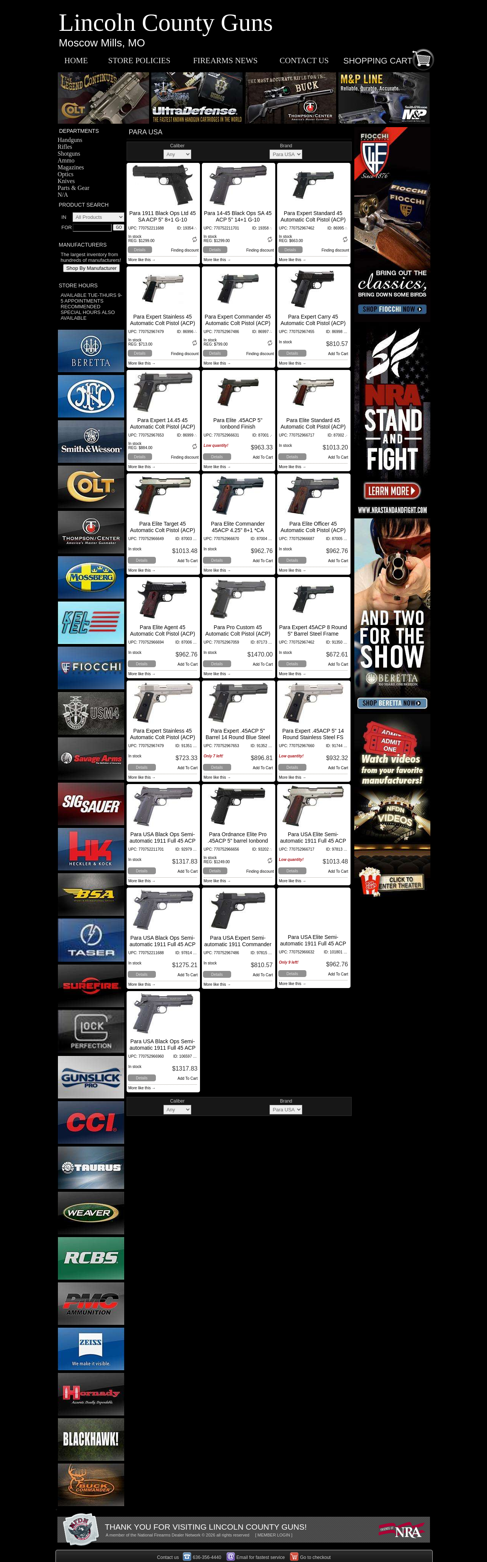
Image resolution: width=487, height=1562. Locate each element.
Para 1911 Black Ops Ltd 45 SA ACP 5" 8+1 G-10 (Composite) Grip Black (162, 219)
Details (140, 250)
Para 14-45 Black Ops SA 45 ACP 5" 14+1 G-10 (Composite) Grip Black (237, 219)
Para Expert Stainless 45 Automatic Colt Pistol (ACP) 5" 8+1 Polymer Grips (162, 323)
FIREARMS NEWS (225, 60)
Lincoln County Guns (166, 22)
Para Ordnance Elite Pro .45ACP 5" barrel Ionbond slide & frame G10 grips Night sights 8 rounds (238, 844)
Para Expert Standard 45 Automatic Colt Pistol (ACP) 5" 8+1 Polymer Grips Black (313, 219)
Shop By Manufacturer (91, 268)
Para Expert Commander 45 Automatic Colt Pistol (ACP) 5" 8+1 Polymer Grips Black (238, 323)
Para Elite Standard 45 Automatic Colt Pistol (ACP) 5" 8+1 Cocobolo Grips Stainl (313, 426)
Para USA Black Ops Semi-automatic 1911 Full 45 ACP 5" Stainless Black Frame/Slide (163, 947)
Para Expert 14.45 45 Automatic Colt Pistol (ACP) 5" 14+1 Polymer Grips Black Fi (162, 430)
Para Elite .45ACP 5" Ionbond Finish (237, 423)
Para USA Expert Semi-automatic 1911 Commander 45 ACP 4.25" (237, 944)
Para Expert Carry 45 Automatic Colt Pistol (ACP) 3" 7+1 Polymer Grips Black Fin (313, 326)
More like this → (142, 260)
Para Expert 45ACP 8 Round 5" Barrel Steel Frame (313, 630)
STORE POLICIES (139, 60)
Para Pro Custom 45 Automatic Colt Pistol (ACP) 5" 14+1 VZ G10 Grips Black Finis (238, 637)
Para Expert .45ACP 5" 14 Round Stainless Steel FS (313, 734)
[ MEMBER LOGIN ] (273, 1535)
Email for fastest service (260, 1557)
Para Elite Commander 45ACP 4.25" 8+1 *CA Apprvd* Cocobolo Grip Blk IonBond (238, 533)
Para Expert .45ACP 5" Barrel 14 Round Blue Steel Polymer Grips (238, 737)
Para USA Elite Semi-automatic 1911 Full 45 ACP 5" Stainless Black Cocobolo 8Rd (313, 947)
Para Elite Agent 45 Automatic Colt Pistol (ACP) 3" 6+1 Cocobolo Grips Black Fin (162, 637)
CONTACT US (303, 60)
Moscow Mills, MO (102, 43)
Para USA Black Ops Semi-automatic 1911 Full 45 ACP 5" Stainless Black (163, 1047)
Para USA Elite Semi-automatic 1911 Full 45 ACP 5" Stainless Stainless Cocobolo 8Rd (313, 844)
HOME (76, 60)
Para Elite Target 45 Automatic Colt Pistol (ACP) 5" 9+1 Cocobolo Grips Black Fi (162, 533)
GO (119, 227)
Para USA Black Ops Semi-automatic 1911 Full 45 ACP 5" (163, 840)
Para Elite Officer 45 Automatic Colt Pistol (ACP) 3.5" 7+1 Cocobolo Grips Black (313, 533)
